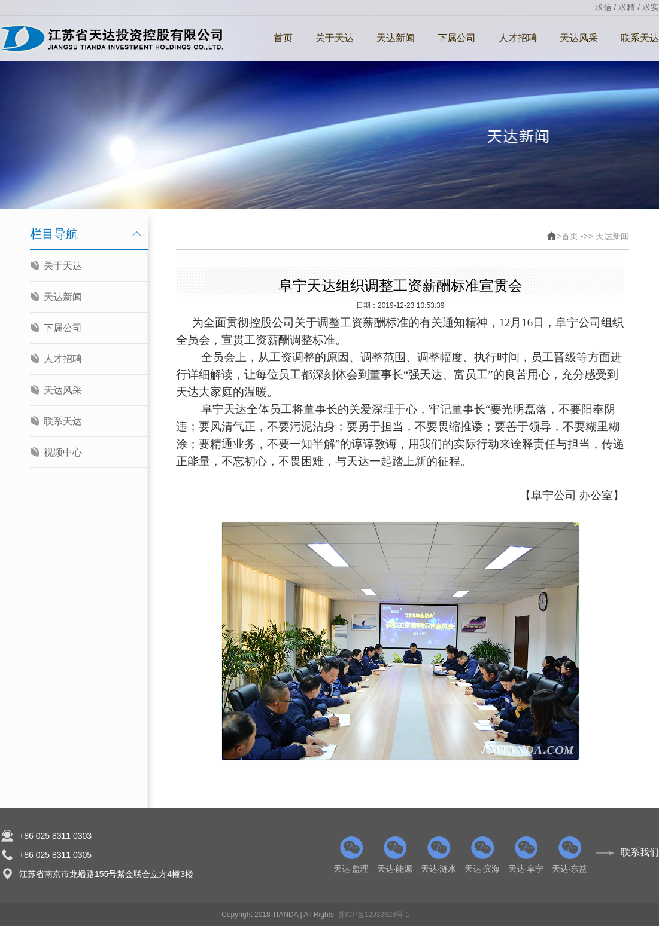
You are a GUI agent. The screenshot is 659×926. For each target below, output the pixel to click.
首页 (283, 38)
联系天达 (63, 421)
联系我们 (640, 852)
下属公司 (457, 38)
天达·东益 (569, 854)
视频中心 (63, 452)
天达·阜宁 (526, 854)
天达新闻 (395, 38)
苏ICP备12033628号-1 (374, 914)
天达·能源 (395, 854)
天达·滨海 (482, 854)
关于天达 (334, 38)
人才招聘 (518, 38)
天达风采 (579, 38)
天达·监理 (351, 854)
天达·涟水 (438, 854)
